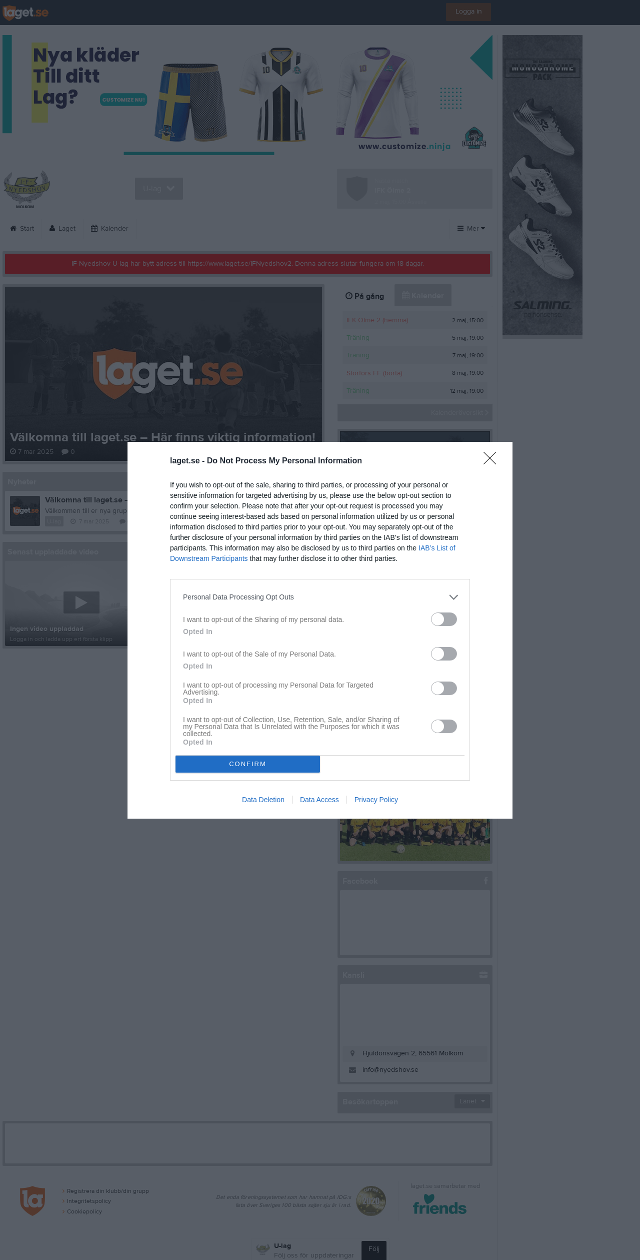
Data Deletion (263, 800)
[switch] (444, 619)
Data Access (319, 800)
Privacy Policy (376, 800)
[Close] (493, 461)
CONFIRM (247, 764)
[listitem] (320, 597)
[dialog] (320, 630)
